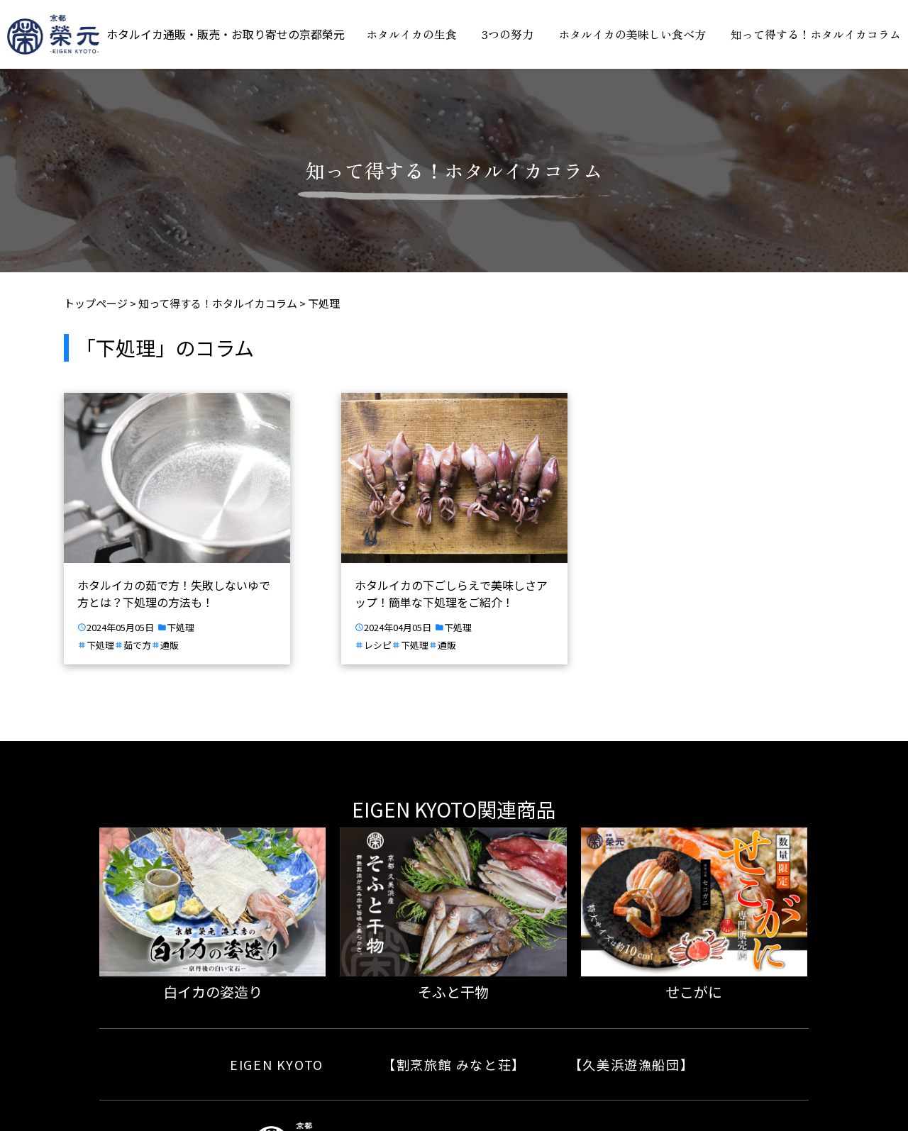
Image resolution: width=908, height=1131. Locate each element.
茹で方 (137, 645)
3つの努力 (507, 34)
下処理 (180, 628)
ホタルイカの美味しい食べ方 (632, 34)
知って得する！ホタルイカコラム (816, 34)
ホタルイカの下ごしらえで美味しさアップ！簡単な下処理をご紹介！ (451, 593)
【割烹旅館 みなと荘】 (454, 1064)
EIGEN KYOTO (276, 1064)
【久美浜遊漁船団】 (631, 1064)
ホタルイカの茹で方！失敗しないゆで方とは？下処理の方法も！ (173, 593)
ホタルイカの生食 (411, 34)
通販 (169, 645)
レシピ (378, 645)
